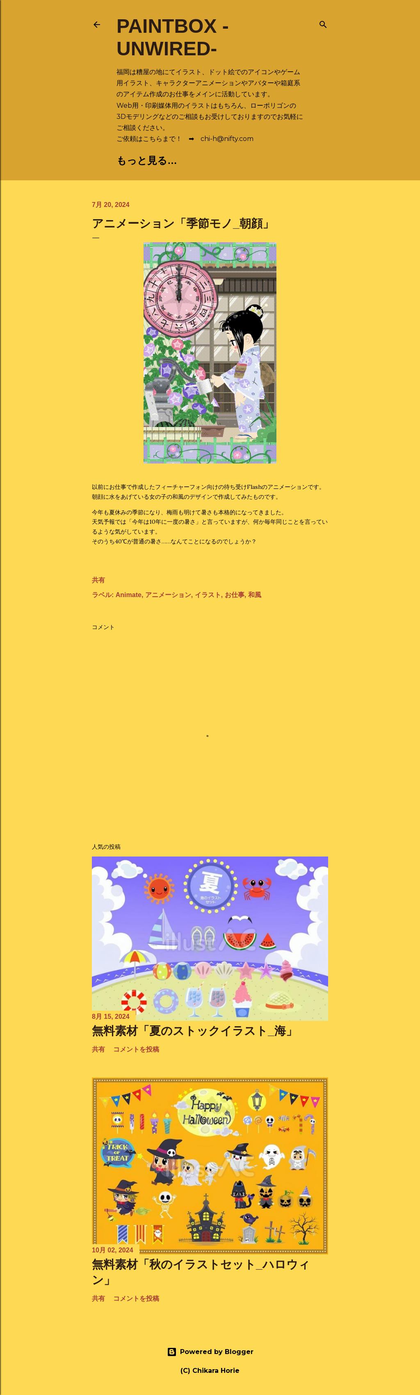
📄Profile (271, 160)
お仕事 (234, 594)
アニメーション (168, 594)
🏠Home (137, 160)
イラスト (208, 594)
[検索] (323, 23)
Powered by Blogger (210, 1352)
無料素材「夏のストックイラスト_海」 (194, 1031)
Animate (129, 594)
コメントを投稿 (136, 1049)
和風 (254, 594)
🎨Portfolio (201, 160)
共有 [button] (98, 580)
